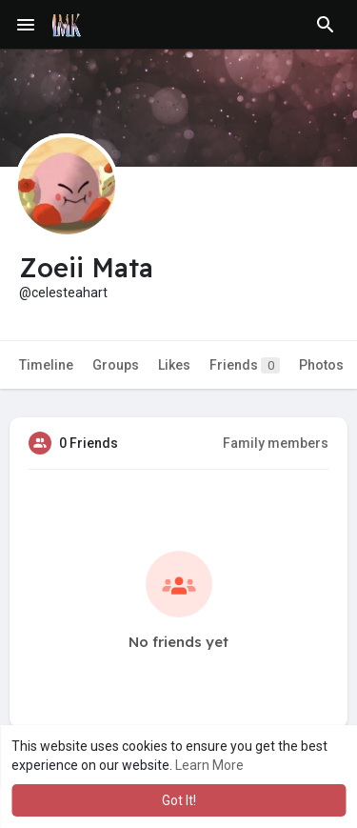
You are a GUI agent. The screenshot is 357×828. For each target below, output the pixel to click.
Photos (321, 365)
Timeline (46, 365)
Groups (115, 365)
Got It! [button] (179, 800)
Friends (244, 365)
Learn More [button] (209, 765)
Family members (275, 443)
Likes (174, 365)
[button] (325, 25)
